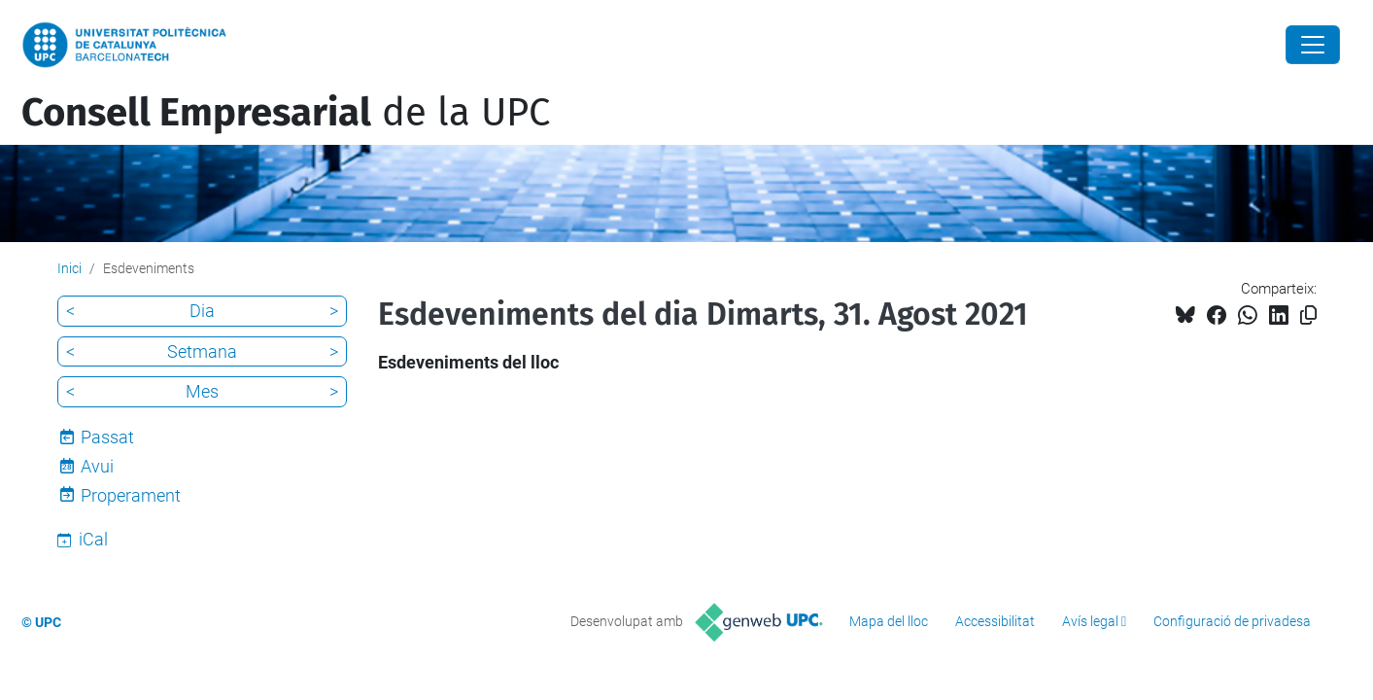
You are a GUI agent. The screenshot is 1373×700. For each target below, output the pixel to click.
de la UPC (285, 112)
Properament (131, 495)
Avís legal (1090, 621)
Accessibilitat (995, 621)
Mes (202, 391)
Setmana (202, 351)
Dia (202, 310)
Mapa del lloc (888, 621)
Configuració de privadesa (1232, 621)
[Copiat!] (1308, 315)
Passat (107, 437)
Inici (69, 268)
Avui (97, 466)
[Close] (1313, 44)
